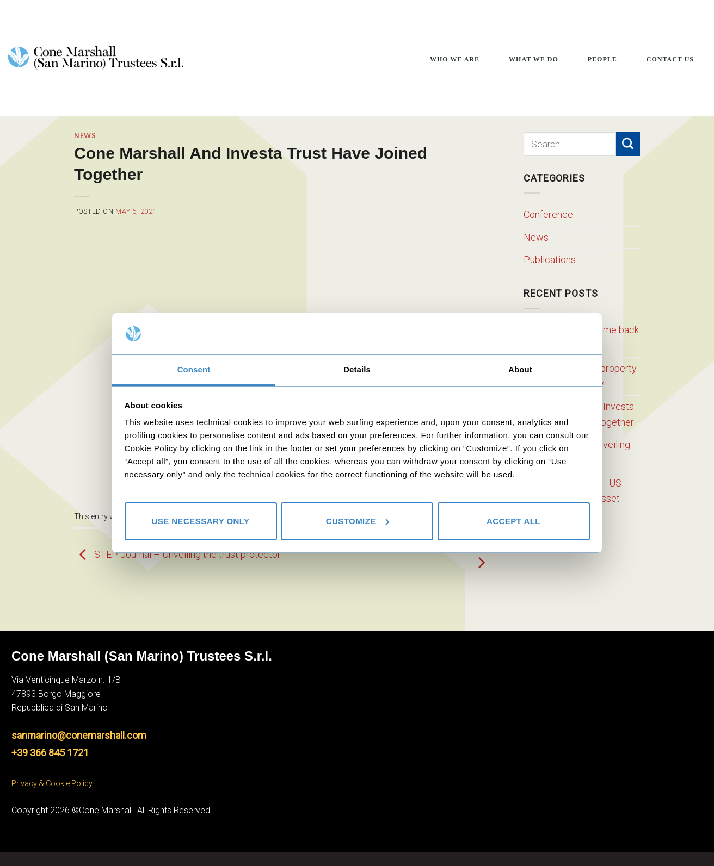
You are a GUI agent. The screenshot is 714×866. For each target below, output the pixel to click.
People (602, 59)
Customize (357, 521)
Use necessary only (200, 521)
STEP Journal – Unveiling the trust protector (177, 554)
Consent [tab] (194, 369)
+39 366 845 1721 (50, 752)
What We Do (533, 59)
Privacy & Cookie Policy (52, 783)
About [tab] (520, 369)
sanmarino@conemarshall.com (78, 735)
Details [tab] (357, 369)
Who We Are (454, 59)
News (85, 136)
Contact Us (670, 59)
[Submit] (628, 144)
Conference (548, 214)
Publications (550, 259)
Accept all (513, 521)
